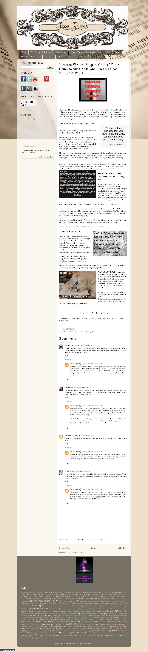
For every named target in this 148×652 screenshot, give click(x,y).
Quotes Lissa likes (28, 146)
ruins (116, 624)
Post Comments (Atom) (75, 552)
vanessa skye (122, 633)
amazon (40, 594)
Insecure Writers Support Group (74, 332)
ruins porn (124, 624)
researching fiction (37, 624)
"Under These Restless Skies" (83, 52)
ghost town (120, 606)
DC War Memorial (114, 601)
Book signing (79, 598)
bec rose (123, 596)
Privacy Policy (96, 57)
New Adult (100, 619)
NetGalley (91, 619)
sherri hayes (115, 626)
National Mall (67, 619)
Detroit (123, 601)
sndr (77, 643)
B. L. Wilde (101, 596)
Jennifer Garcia (41, 613)
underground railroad (103, 633)
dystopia (58, 603)
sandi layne (32, 626)
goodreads (84, 609)
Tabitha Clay (55, 630)
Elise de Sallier (83, 603)
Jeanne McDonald (28, 613)
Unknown (68, 435)
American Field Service (79, 594)
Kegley (82, 613)
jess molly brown (53, 613)
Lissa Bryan (74, 364)
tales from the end (67, 631)
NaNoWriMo (57, 619)
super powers (109, 628)
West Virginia (79, 635)
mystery (122, 617)
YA (34, 638)
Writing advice (90, 332)
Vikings (39, 635)
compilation (24, 601)
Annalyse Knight (117, 594)
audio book (68, 596)
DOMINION (40, 603)
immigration (61, 611)
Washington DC (58, 635)
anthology (42, 596)
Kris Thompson (110, 613)
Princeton (87, 621)
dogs (33, 603)
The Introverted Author (30, 57)
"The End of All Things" (40, 52)
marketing (121, 615)
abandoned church (57, 592)
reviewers (57, 624)
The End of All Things (102, 631)
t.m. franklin (44, 631)
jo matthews (64, 613)
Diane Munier (25, 603)
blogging (61, 598)
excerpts (39, 606)
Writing (97, 635)
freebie (97, 606)
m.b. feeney (93, 615)
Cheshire (98, 598)
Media (83, 57)
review (48, 624)
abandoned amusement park (28, 592)
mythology (23, 619)
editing (74, 603)
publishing (96, 621)
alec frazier (105, 592)
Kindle (101, 613)
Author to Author (80, 596)
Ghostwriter (27, 609)
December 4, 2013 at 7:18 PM (84, 387)
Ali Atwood (31, 152)
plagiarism (62, 621)
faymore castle (65, 606)
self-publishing (78, 626)
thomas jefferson (34, 633)
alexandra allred (117, 592)
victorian (30, 635)
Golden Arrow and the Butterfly (68, 609)
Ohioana (23, 621)
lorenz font (57, 615)
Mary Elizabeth (36, 617)
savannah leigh (43, 626)
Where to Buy (104, 52)
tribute (49, 633)
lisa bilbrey (48, 615)
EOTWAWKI (105, 603)
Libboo (29, 615)
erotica (27, 606)
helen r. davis (116, 609)
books (89, 598)
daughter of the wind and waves (97, 601)
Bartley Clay (109, 596)
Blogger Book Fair (49, 598)
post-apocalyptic (73, 621)
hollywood (47, 611)
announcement (32, 596)
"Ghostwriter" (61, 52)
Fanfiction (49, 57)
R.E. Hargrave (109, 621)
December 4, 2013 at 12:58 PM (84, 345)
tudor (56, 633)
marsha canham (25, 617)
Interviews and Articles (67, 57)
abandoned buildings (44, 592)
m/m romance (101, 615)
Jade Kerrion (123, 611)
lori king (67, 615)
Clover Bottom (121, 598)
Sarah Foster (69, 387)
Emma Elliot (94, 603)
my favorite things (111, 617)
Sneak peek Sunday (54, 628)
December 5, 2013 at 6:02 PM (92, 451)
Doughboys (49, 603)
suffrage (91, 628)
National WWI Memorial (79, 619)
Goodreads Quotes (45, 157)
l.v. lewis (119, 613)
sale (24, 626)
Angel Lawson (105, 594)
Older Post (122, 548)
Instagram (102, 611)
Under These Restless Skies (82, 633)
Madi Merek (111, 615)
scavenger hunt (54, 626)
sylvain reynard (34, 630)
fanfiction (54, 606)
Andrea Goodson (93, 594)
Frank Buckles (88, 606)
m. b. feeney (83, 615)
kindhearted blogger (92, 613)
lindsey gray (37, 615)
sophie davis (84, 628)
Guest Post (104, 609)
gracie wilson (94, 609)
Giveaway (45, 609)
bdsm (117, 596)
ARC (61, 596)
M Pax (67, 471)
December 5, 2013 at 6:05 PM (92, 406)
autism (94, 596)
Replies (69, 359)
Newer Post (64, 548)
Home (23, 52)
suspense (117, 628)
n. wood (48, 619)
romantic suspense (100, 624)
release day (24, 624)
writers (88, 635)
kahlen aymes (74, 613)
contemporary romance (40, 601)
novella (117, 619)
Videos (117, 52)
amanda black (30, 594)
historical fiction (27, 611)
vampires (114, 633)
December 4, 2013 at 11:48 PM (82, 435)
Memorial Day (75, 617)
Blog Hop (24, 598)
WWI (28, 638)
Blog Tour (36, 598)
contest (60, 601)
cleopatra (113, 598)
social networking (72, 628)
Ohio (123, 619)
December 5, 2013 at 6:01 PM (92, 489)
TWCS (65, 633)
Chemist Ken (69, 345)
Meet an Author (60, 617)
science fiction (66, 626)
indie (69, 611)
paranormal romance (45, 621)
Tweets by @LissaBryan (29, 119)
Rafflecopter (121, 621)
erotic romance (121, 603)
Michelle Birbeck (86, 617)
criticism (82, 601)
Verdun (23, 635)
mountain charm (98, 617)
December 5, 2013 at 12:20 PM (80, 471)
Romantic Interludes (86, 624)
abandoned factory (69, 592)
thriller (43, 633)
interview (110, 611)
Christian (105, 598)
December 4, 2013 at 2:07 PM (92, 364)
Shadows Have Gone (100, 626)
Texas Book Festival (82, 631)
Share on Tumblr (7, 650)
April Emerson (52, 596)
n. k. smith (40, 619)
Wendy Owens (68, 635)
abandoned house (93, 592)
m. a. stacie (75, 615)
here (108, 318)
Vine (50, 635)
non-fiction (109, 619)
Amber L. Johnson (51, 594)
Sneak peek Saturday (36, 628)
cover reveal (70, 601)
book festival (70, 598)
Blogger (89, 643)
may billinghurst (46, 617)
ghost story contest (108, 606)
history (40, 611)
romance (67, 624)
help (124, 609)
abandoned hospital (81, 592)
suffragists (99, 628)
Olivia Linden (31, 621)
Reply (66, 355)
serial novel (88, 626)
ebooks (67, 603)
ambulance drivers (65, 594)
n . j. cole (31, 619)
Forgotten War (76, 606)
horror (54, 611)
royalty (111, 624)
